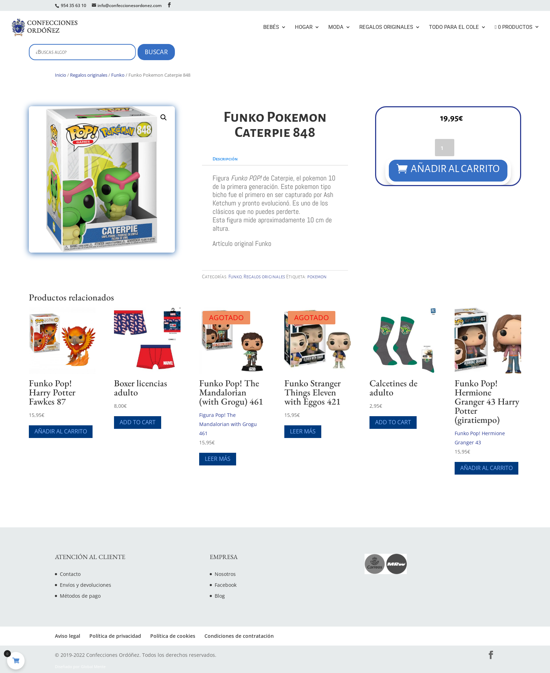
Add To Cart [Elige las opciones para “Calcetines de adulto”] (393, 422)
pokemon (317, 276)
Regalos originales (386, 27)
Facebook (225, 585)
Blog (220, 595)
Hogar (303, 27)
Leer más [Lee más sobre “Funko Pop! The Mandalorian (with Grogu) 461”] (217, 459)
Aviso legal (67, 636)
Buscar (156, 52)
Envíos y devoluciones (85, 585)
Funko (118, 75)
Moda (335, 27)
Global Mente (93, 666)
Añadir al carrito (455, 168)
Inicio (60, 75)
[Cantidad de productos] (445, 147)
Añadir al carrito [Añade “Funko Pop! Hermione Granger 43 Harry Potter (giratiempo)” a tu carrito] (486, 468)
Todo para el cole (454, 27)
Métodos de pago (80, 595)
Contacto (70, 574)
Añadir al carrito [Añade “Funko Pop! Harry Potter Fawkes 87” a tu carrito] (60, 431)
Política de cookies (172, 636)
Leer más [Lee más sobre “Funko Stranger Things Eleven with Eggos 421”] (303, 431)
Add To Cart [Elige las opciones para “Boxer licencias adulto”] (138, 422)
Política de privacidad (115, 636)
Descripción (225, 159)
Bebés (271, 27)
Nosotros (225, 574)
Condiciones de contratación (239, 636)
